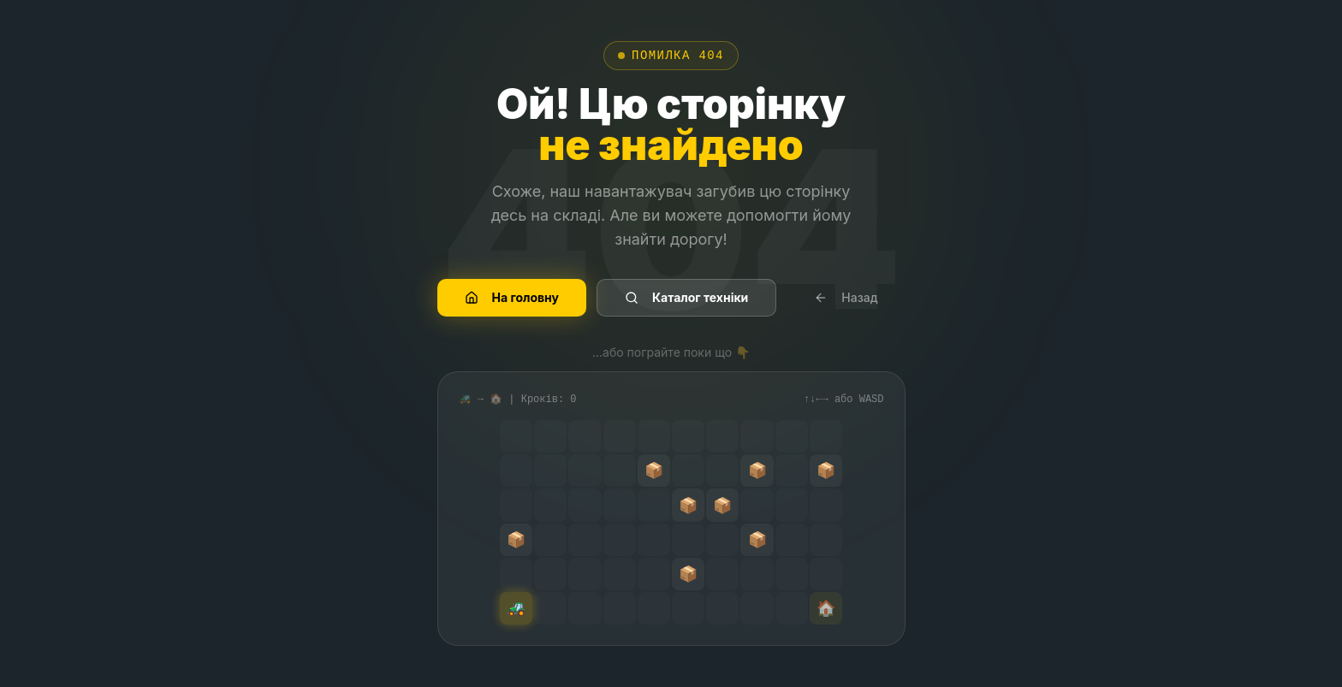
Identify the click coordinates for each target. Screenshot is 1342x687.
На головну (512, 297)
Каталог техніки (686, 297)
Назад (845, 297)
